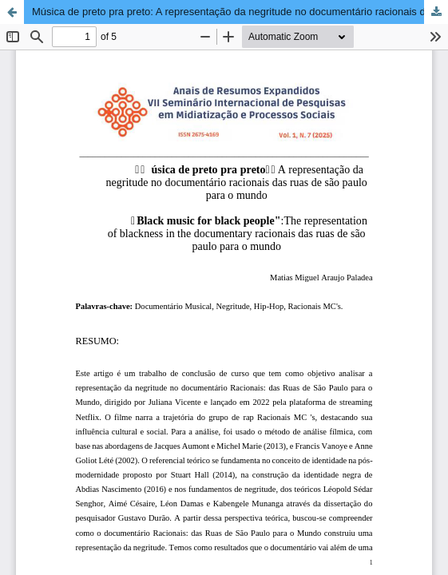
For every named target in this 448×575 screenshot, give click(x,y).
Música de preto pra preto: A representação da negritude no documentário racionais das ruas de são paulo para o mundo (240, 12)
